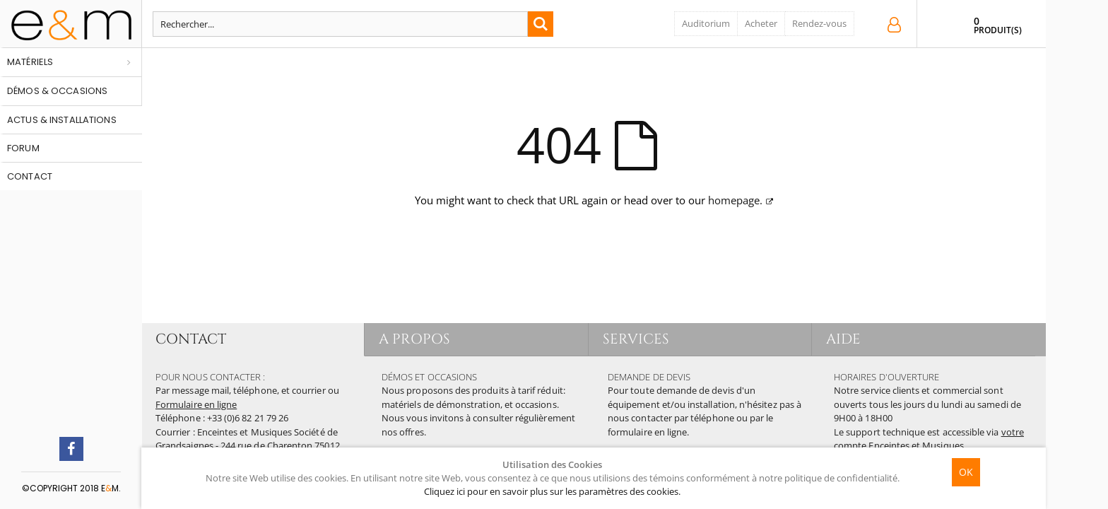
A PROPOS (414, 339)
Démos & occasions (57, 91)
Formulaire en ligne (196, 404)
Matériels (30, 62)
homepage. (735, 200)
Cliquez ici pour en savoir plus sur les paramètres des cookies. (552, 491)
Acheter (761, 23)
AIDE (843, 339)
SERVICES (636, 339)
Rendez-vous (819, 23)
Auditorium (706, 23)
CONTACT (190, 339)
